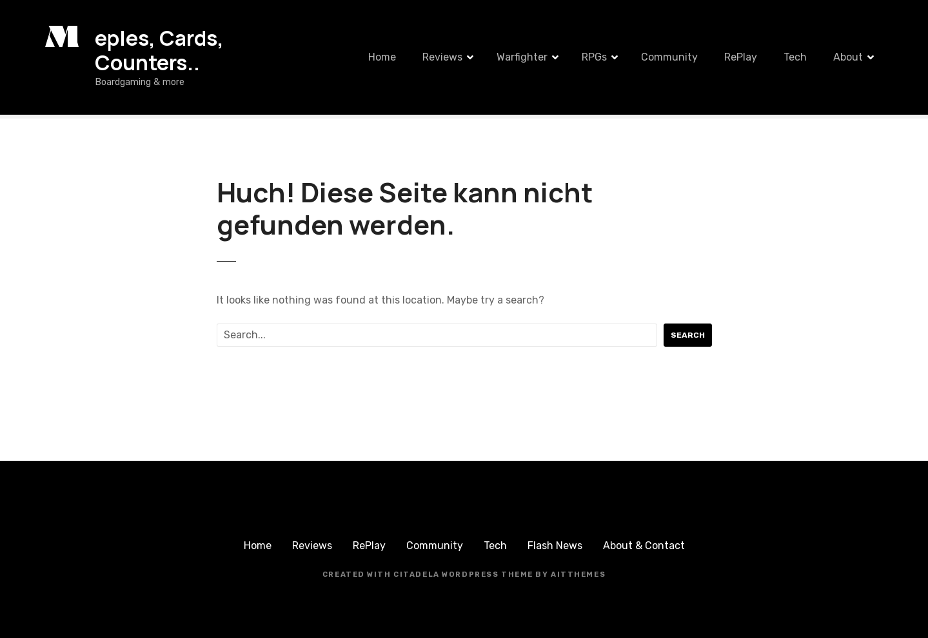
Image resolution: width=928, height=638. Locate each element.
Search (688, 335)
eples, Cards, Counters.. (159, 50)
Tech (795, 57)
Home (382, 57)
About (848, 57)
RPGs (594, 57)
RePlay (740, 57)
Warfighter (522, 57)
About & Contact (644, 545)
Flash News (555, 545)
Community (669, 57)
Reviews (442, 57)
